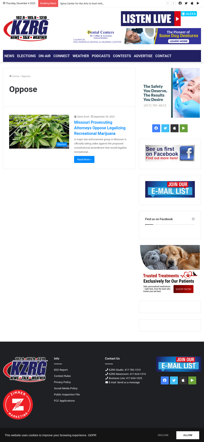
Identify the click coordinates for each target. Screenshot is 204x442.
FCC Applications (64, 400)
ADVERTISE (143, 56)
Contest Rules (62, 375)
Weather (81, 56)
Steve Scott (83, 116)
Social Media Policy (65, 388)
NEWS (9, 56)
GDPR (92, 435)
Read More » (84, 159)
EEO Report (61, 369)
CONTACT (163, 56)
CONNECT (61, 56)
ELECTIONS (26, 56)
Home (14, 76)
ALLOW (187, 435)
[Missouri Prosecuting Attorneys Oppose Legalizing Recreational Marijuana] (39, 132)
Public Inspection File (67, 394)
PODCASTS (101, 56)
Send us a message (128, 382)
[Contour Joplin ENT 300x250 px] (170, 93)
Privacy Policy (62, 382)
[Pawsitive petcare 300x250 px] (170, 270)
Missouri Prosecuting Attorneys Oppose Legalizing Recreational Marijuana (99, 128)
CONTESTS (122, 56)
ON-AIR (45, 56)
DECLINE (163, 435)
